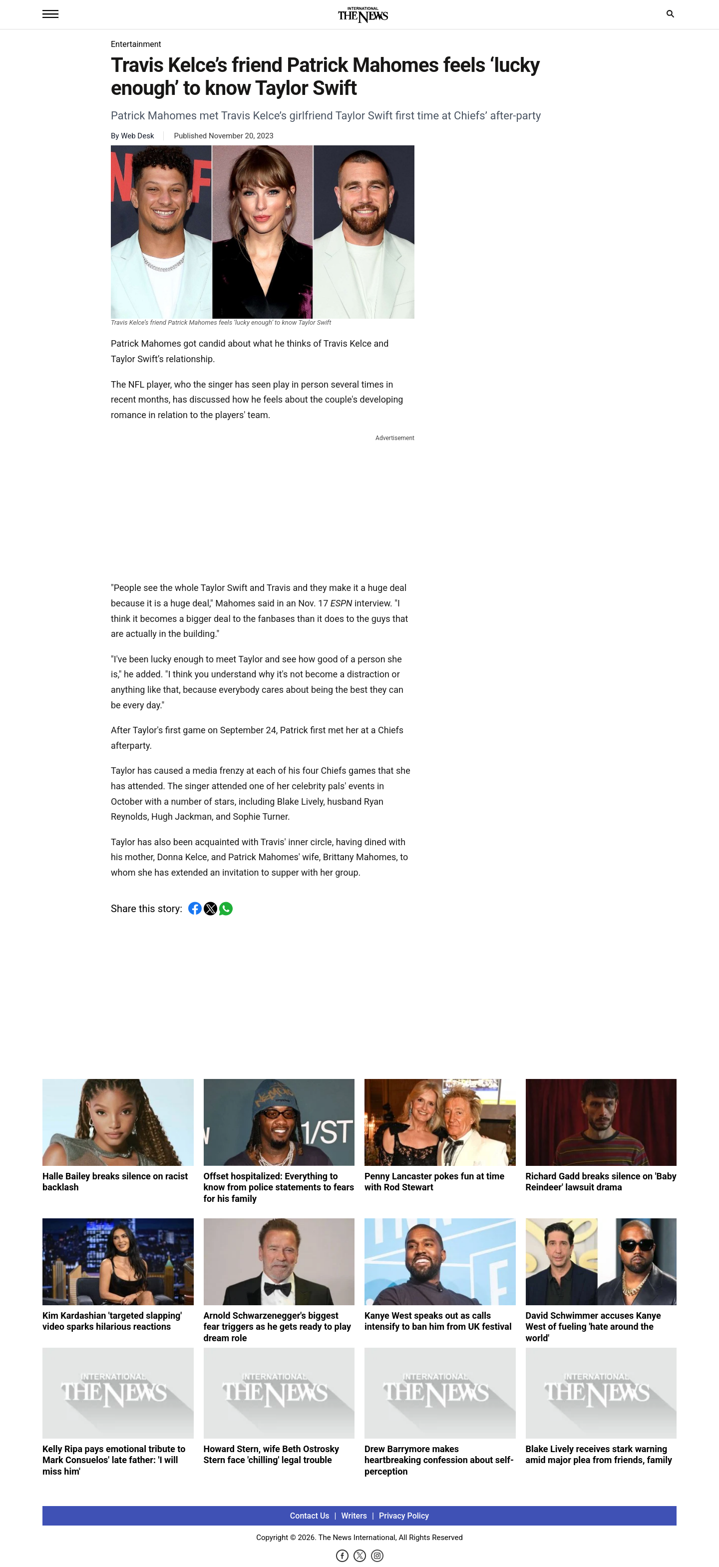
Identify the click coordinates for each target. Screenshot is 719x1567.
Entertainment (136, 44)
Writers (354, 1516)
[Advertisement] (263, 506)
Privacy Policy (404, 1516)
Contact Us (310, 1516)
